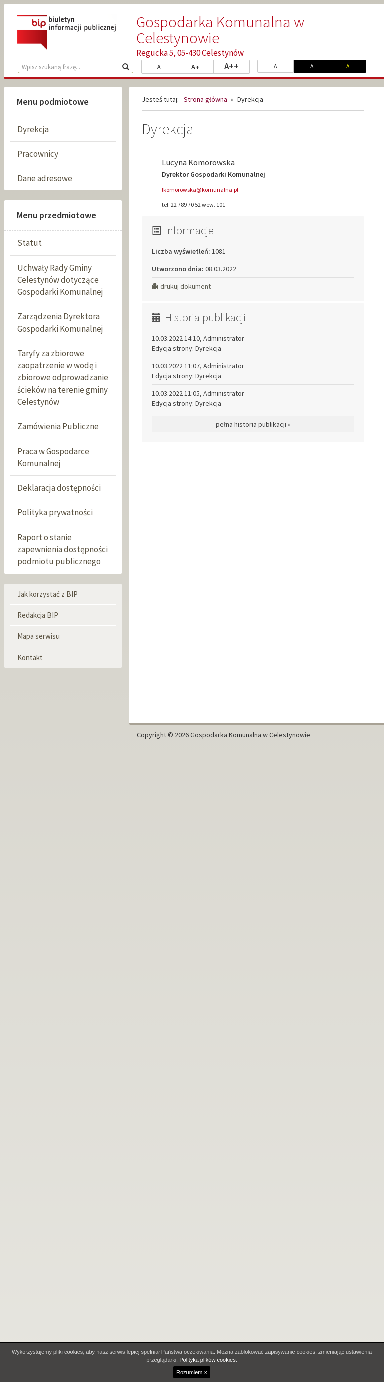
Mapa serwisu (39, 636)
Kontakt (30, 657)
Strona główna (206, 99)
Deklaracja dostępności (59, 487)
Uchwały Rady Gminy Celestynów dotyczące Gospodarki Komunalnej (61, 280)
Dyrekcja (33, 129)
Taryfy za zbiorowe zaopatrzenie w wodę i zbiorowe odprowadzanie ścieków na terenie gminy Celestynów (63, 377)
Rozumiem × (192, 1372)
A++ (237, 66)
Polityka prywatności (55, 512)
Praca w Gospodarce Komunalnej (54, 457)
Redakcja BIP (38, 615)
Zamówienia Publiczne (58, 426)
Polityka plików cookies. (209, 1360)
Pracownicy (38, 153)
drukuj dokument (181, 286)
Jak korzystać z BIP (48, 594)
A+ (203, 66)
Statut (30, 242)
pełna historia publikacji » (253, 424)
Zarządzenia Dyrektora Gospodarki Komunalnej (61, 322)
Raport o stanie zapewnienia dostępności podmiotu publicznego (63, 549)
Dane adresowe (45, 178)
